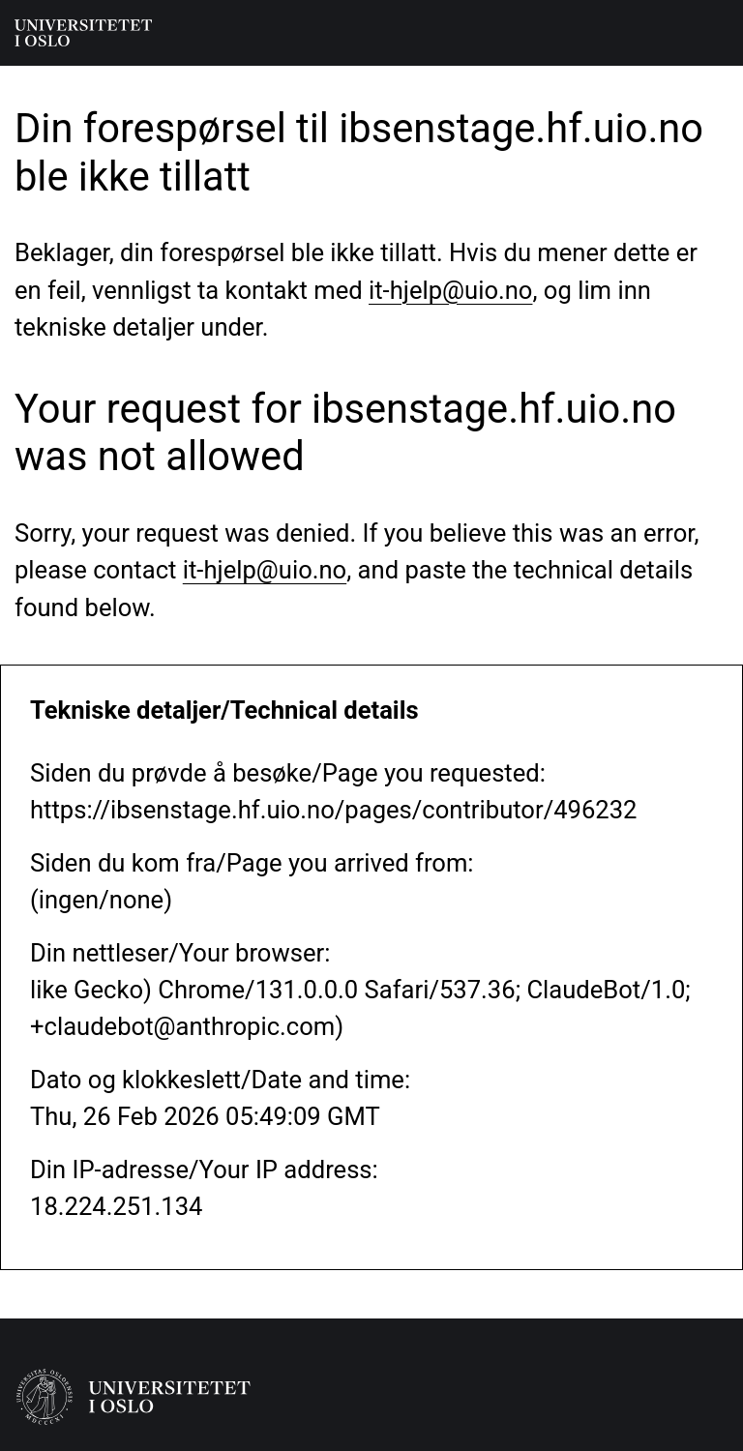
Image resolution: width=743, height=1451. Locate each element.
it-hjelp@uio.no (450, 290)
